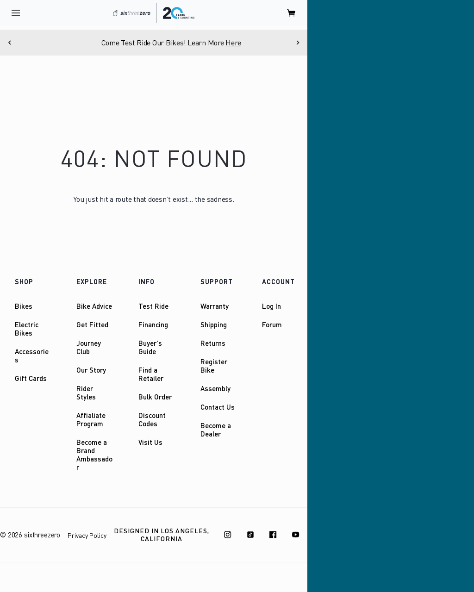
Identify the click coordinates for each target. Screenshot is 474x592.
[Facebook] (273, 534)
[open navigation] (16, 13)
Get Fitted (92, 324)
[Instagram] (228, 534)
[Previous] (9, 42)
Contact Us (217, 407)
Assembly (215, 388)
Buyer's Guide (150, 347)
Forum (272, 324)
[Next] (297, 42)
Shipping (213, 324)
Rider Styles (86, 392)
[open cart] (292, 13)
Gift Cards (31, 378)
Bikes (23, 306)
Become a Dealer (215, 429)
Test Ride (153, 306)
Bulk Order (155, 397)
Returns (212, 343)
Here (256, 42)
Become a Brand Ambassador (94, 454)
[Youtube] (296, 534)
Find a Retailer (150, 374)
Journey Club (88, 347)
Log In (271, 306)
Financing (153, 324)
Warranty (214, 306)
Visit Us (150, 442)
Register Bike (213, 365)
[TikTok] (250, 534)
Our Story (91, 370)
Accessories (32, 355)
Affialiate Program (91, 419)
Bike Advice (94, 306)
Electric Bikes (26, 328)
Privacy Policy (87, 535)
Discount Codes (152, 419)
